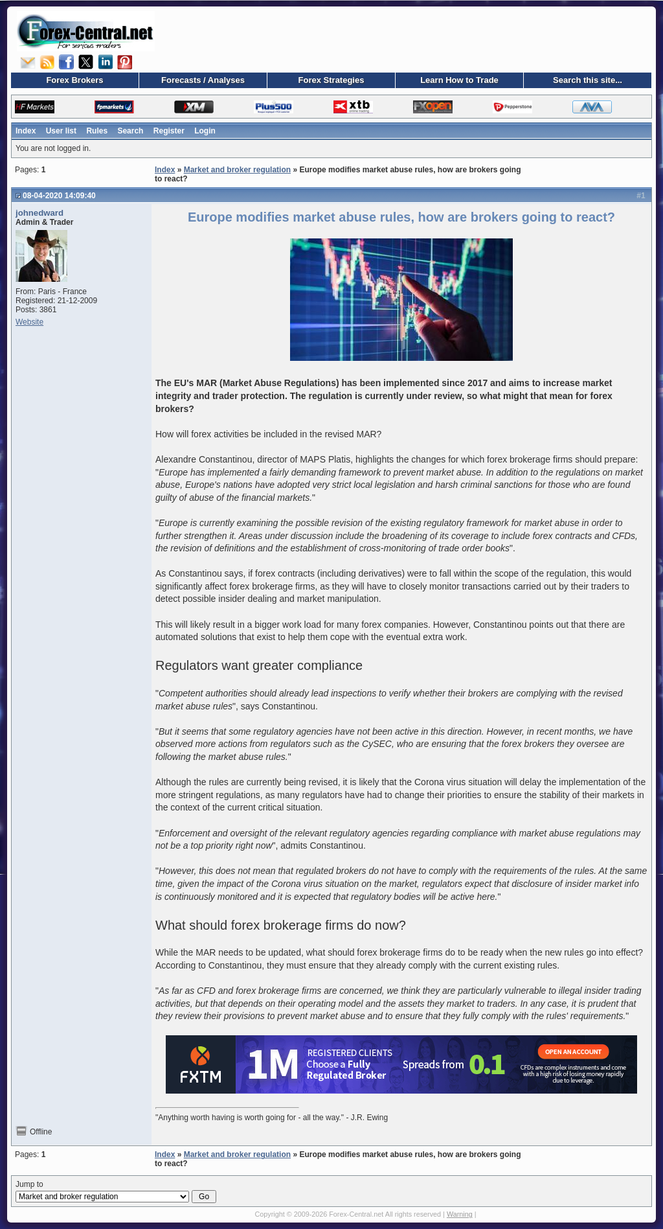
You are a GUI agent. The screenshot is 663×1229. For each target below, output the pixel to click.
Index (26, 130)
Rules (96, 130)
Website (29, 322)
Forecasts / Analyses (203, 80)
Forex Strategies (331, 80)
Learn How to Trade (459, 80)
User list (61, 130)
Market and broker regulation (237, 169)
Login (205, 130)
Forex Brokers (74, 80)
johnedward (39, 213)
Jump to (116, 1191)
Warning (460, 1214)
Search (130, 130)
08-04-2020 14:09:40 (59, 195)
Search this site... (587, 80)
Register (169, 130)
